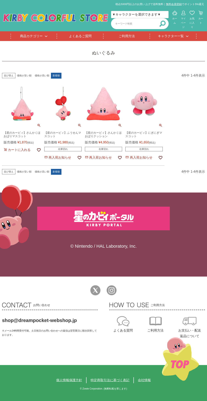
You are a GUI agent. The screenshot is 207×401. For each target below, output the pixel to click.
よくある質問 (123, 330)
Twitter (95, 290)
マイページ (183, 22)
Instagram (112, 290)
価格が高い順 (42, 75)
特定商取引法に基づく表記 (110, 380)
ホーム (174, 20)
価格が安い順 (24, 75)
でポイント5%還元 (185, 4)
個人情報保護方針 (69, 380)
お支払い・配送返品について (189, 333)
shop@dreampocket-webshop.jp (39, 320)
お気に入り (192, 22)
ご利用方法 (127, 36)
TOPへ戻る (180, 359)
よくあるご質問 (80, 36)
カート (200, 20)
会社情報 (144, 380)
